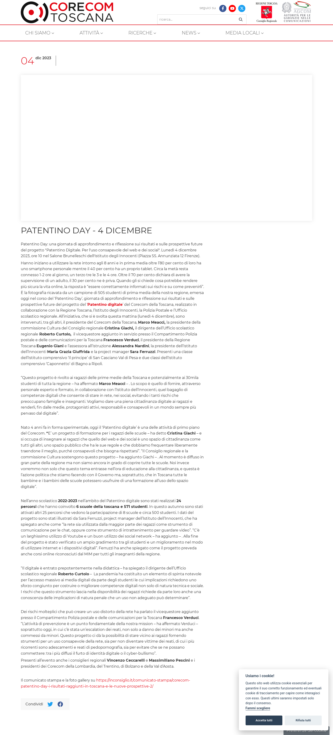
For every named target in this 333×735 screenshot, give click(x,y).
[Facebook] (60, 704)
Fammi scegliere (258, 708)
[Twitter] (50, 704)
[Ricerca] (196, 19)
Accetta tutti (264, 720)
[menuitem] (39, 33)
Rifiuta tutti (303, 720)
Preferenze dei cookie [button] (307, 730)
